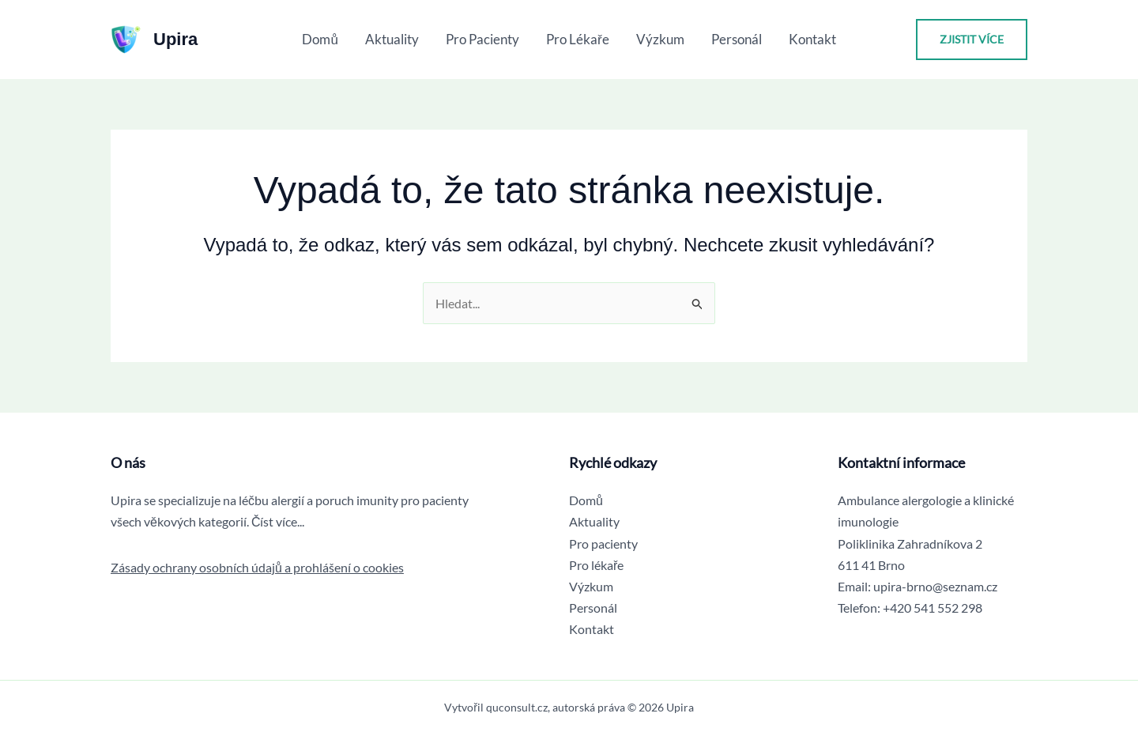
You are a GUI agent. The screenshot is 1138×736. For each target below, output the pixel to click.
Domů (319, 39)
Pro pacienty (482, 39)
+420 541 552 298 (932, 607)
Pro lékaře (577, 39)
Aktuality (392, 39)
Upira (175, 39)
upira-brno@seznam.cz (935, 586)
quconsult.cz (517, 707)
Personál (736, 39)
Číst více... (278, 521)
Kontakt (812, 39)
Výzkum (660, 39)
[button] (971, 39)
